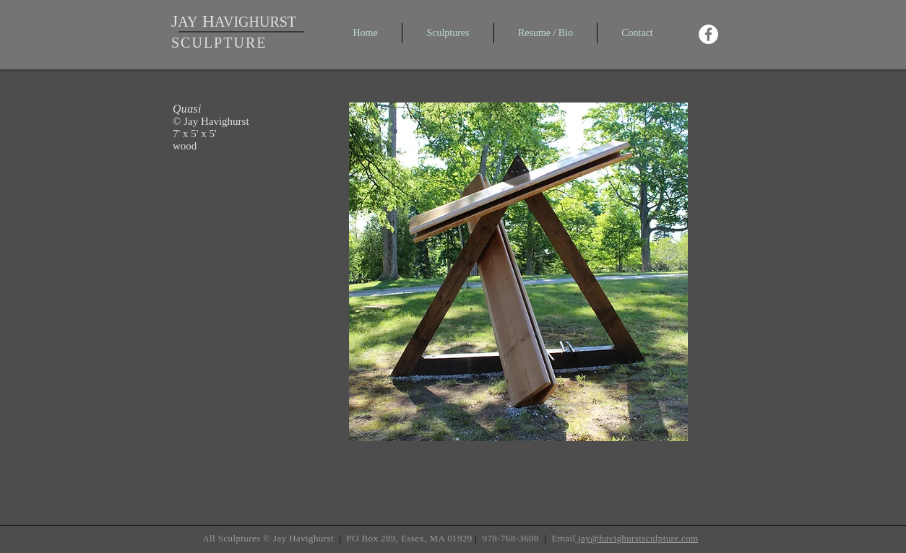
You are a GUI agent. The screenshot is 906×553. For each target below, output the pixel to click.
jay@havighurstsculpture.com (636, 538)
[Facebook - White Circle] (708, 34)
